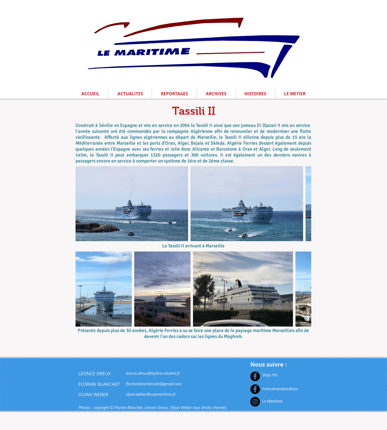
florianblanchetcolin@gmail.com (154, 384)
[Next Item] (303, 204)
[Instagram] (255, 402)
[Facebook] (255, 376)
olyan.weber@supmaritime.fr (151, 394)
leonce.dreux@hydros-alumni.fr (153, 373)
